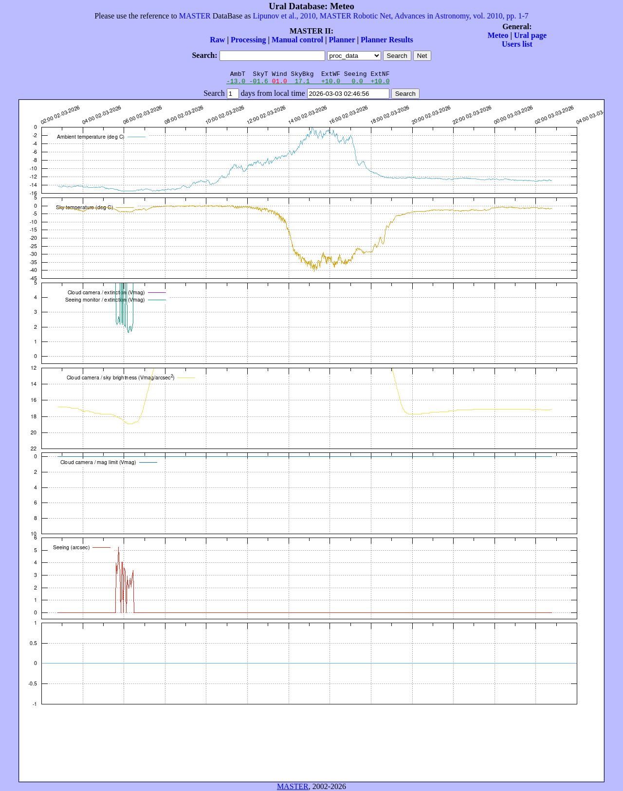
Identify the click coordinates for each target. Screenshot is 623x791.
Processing (248, 40)
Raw (217, 40)
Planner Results (387, 40)
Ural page (530, 35)
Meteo (498, 35)
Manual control (297, 40)
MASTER (195, 16)
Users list (517, 44)
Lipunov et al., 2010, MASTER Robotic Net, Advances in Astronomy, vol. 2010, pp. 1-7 (390, 16)
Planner (342, 40)
